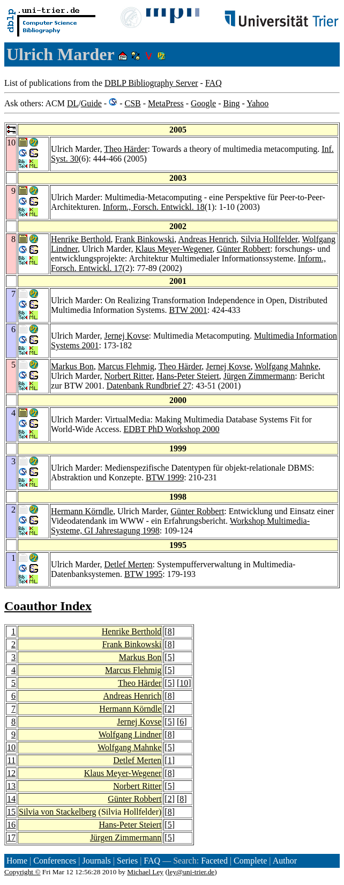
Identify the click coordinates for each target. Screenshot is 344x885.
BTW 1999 (165, 477)
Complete (250, 860)
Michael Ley (145, 872)
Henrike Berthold (81, 239)
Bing (231, 103)
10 (184, 682)
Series (127, 860)
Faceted (214, 860)
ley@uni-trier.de (191, 872)
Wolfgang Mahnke (286, 366)
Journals (96, 860)
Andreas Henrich (207, 239)
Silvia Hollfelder (269, 239)
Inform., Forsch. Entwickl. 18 (154, 206)
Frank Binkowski (145, 239)
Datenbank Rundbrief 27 (149, 385)
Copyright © (22, 872)
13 (11, 786)
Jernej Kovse (126, 335)
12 (11, 773)
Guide (91, 103)
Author (285, 860)
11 (12, 760)
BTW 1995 (143, 574)
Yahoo (257, 103)
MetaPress (166, 103)
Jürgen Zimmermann (259, 376)
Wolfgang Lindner (130, 734)
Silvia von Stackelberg (57, 811)
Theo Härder (125, 148)
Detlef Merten (128, 564)
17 (11, 837)
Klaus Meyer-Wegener (173, 248)
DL (72, 103)
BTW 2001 (188, 309)
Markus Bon (72, 366)
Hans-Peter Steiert (187, 376)
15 (11, 811)
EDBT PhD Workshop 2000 (171, 429)
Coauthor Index (48, 606)
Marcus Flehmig (126, 366)
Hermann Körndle (82, 511)
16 (11, 824)
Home (16, 860)
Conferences (54, 860)
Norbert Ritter (128, 376)
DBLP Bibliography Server (151, 82)
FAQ (213, 82)
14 (11, 798)
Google (203, 103)
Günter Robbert (243, 248)
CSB (132, 103)
